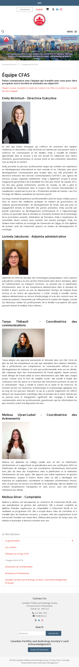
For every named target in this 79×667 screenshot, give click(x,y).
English (39, 9)
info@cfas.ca (40, 616)
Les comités (10, 547)
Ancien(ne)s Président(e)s (17, 573)
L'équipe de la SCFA (29, 64)
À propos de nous (9, 64)
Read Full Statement (40, 649)
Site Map (65, 660)
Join (39, 3)
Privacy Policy (55, 660)
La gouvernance (12, 540)
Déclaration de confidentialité (18, 566)
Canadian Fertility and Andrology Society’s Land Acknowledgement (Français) (36, 581)
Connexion (25, 9)
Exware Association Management (44, 663)
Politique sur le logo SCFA (17, 553)
